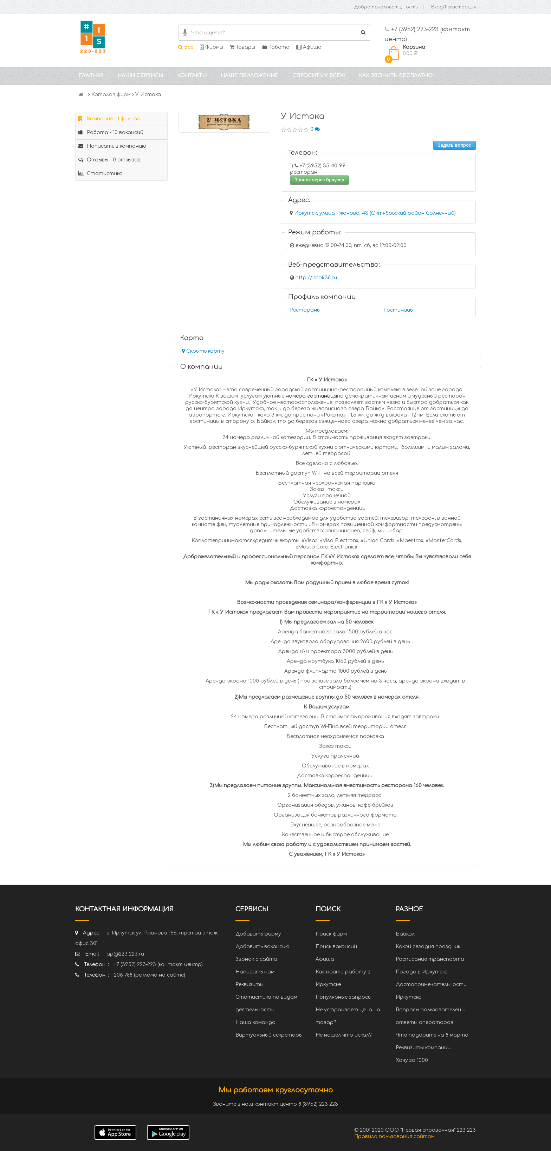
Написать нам (254, 971)
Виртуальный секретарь (268, 1035)
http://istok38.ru (316, 277)
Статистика (100, 173)
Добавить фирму (258, 934)
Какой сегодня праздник (428, 946)
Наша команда (255, 1022)
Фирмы (211, 47)
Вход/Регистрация (453, 7)
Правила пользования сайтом (394, 1136)
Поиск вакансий (336, 946)
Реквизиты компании (423, 1047)
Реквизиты (249, 984)
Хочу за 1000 (412, 1060)
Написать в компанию (112, 146)
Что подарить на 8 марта (432, 1035)
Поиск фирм (331, 934)
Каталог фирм (111, 94)
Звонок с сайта (256, 959)
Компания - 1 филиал (109, 118)
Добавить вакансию (262, 946)
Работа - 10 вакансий (110, 132)
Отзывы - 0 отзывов (109, 159)
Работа (276, 47)
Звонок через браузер (319, 179)
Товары (242, 47)
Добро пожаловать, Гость (386, 7)
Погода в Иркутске (421, 971)
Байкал (405, 934)
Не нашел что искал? (343, 1035)
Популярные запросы (343, 997)
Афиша (309, 47)
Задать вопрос (454, 145)
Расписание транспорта (430, 959)
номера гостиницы (311, 396)
